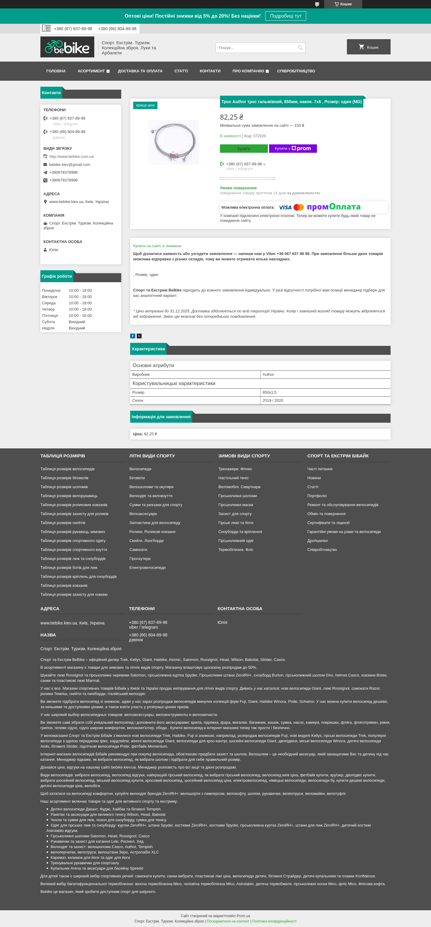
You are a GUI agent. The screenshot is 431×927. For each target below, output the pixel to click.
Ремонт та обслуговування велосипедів (342, 505)
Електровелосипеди (147, 567)
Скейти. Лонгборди (146, 540)
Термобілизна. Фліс (236, 549)
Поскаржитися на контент (228, 921)
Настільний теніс (233, 478)
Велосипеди (140, 469)
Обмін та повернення (326, 513)
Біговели (137, 478)
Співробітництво (296, 71)
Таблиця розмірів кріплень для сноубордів (78, 576)
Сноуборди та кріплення (240, 531)
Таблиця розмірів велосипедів (67, 469)
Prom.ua (243, 916)
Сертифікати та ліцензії (328, 522)
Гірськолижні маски (235, 505)
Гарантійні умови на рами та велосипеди (344, 531)
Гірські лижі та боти (236, 522)
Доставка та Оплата (140, 71)
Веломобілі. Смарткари (239, 487)
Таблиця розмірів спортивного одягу (72, 540)
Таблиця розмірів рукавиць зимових (72, 531)
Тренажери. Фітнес (235, 469)
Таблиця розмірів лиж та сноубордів (72, 558)
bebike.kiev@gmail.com (69, 164)
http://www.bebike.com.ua (71, 156)
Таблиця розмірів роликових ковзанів (73, 505)
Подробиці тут (285, 16)
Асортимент (91, 71)
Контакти (210, 71)
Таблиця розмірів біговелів (64, 478)
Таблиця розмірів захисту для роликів (74, 513)
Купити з (293, 148)
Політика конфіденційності (274, 921)
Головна (56, 71)
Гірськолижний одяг (236, 540)
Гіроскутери (140, 558)
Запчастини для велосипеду (154, 522)
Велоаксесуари (143, 513)
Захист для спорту (235, 513)
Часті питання (320, 469)
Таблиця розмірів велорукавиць (69, 496)
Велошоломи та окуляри (151, 487)
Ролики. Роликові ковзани (152, 531)
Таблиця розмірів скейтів (62, 522)
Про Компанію (248, 71)
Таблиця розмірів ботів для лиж (68, 567)
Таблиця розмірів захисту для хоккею (74, 594)
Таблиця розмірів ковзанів (63, 585)
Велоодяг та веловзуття (150, 496)
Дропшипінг (317, 540)
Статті (181, 71)
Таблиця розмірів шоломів (64, 487)
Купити (244, 148)
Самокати (138, 549)
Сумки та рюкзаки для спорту (155, 505)
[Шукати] (300, 47)
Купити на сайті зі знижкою (157, 246)
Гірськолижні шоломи (237, 496)
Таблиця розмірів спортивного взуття (73, 549)
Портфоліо (317, 496)
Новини (314, 478)
